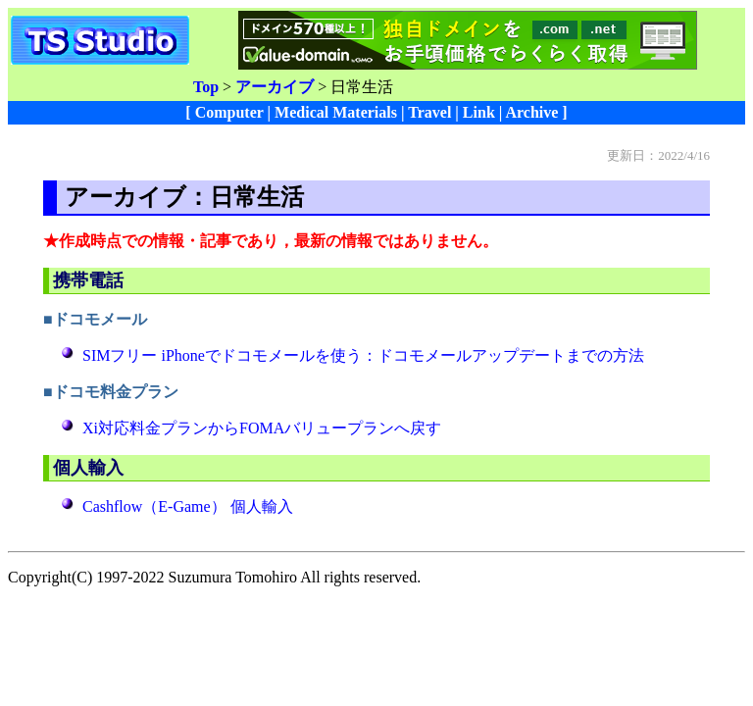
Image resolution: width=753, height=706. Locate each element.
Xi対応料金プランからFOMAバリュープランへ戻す (261, 428)
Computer (229, 112)
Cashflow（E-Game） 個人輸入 (187, 506)
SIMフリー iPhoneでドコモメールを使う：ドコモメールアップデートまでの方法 (363, 355)
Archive (531, 112)
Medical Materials (336, 112)
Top (206, 86)
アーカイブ (274, 86)
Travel (429, 112)
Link (479, 112)
